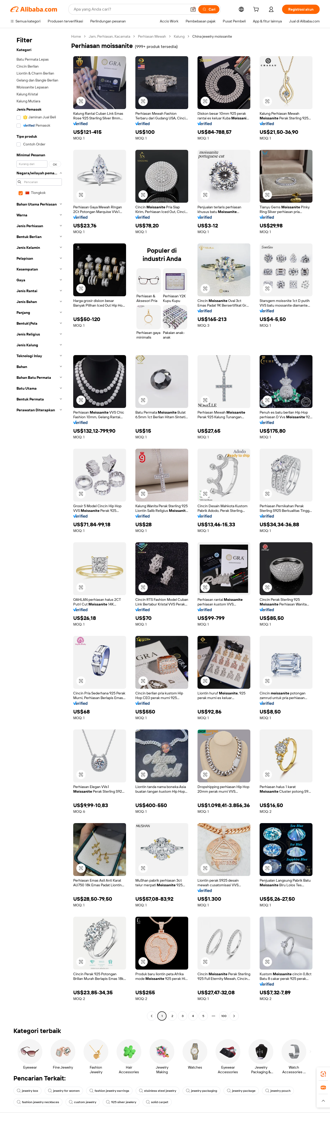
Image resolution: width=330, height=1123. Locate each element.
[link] (323, 1074)
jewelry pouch (278, 1091)
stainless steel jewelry (157, 1091)
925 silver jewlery (121, 1102)
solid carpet (157, 1102)
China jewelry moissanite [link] (212, 36)
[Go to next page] (234, 1016)
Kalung (179, 36)
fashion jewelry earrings (109, 1091)
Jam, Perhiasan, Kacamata (109, 36)
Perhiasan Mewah (152, 36)
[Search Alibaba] (130, 9)
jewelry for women (64, 1091)
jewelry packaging (201, 1091)
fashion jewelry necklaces (38, 1102)
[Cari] (208, 9)
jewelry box (27, 1091)
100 (224, 1016)
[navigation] (39, 527)
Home (76, 36)
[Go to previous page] (151, 1016)
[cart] (257, 10)
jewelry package (241, 1091)
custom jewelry (82, 1102)
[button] (193, 9)
